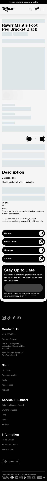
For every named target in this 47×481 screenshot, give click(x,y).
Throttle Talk (7, 450)
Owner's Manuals (9, 410)
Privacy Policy (18, 296)
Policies (5, 425)
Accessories (7, 385)
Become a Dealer (10, 445)
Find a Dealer (8, 440)
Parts (4, 380)
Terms (32, 295)
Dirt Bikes (6, 371)
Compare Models (9, 376)
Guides (5, 420)
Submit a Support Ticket (13, 405)
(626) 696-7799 (9, 335)
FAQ (4, 415)
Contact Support (9, 340)
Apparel (5, 390)
